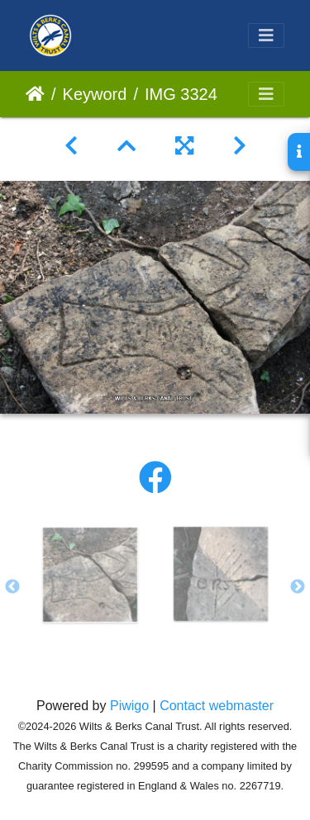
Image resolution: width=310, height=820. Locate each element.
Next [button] (297, 587)
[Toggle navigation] (266, 35)
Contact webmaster (217, 706)
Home (35, 94)
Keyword (95, 94)
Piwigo (129, 706)
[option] (90, 574)
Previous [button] (12, 587)
